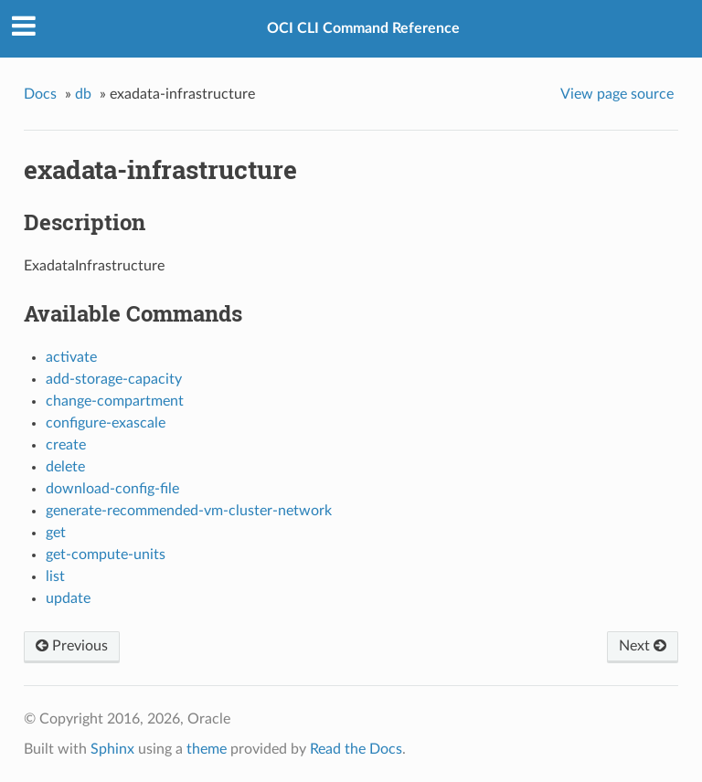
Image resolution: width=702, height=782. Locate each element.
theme (206, 749)
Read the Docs (356, 749)
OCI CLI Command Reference (363, 28)
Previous (72, 646)
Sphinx (112, 749)
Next (642, 646)
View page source (617, 94)
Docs (40, 94)
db (83, 94)
